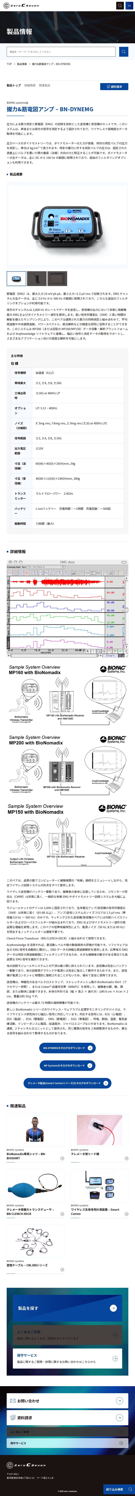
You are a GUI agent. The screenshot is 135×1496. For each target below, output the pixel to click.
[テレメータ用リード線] (99, 1138)
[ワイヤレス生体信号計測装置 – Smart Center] (99, 1193)
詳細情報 (30, 85)
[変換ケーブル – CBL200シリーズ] (35, 1249)
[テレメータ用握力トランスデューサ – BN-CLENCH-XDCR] (35, 1193)
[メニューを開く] (129, 6)
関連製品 (44, 85)
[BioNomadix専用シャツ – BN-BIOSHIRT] (35, 1138)
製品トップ (14, 85)
